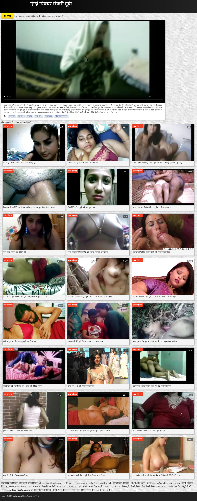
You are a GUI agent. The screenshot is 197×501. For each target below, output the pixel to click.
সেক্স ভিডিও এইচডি (165, 486)
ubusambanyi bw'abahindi (50, 483)
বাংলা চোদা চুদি (75, 486)
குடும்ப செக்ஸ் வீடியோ (17, 486)
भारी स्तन (38, 116)
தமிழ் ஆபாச (70, 483)
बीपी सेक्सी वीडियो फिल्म (28, 483)
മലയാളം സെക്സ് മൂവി (88, 483)
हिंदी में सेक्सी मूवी (88, 490)
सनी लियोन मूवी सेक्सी (183, 486)
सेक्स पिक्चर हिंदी (48, 486)
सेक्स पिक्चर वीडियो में (121, 483)
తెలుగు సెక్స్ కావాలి (25, 490)
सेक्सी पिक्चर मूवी (96, 486)
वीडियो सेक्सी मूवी (61, 116)
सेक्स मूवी (125, 486)
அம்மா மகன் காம (112, 486)
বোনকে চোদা (62, 486)
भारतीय (29, 116)
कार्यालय (12, 116)
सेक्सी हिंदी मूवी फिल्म (9, 483)
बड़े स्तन (20, 116)
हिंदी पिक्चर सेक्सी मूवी (51, 4)
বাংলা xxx (151, 483)
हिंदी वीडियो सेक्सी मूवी (42, 490)
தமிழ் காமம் (105, 483)
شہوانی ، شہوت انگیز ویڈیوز (169, 483)
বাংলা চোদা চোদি (138, 483)
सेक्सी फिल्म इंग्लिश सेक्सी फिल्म (143, 486)
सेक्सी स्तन (48, 116)
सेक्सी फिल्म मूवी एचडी (61, 490)
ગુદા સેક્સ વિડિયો (103, 490)
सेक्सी (85, 486)
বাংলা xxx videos (8, 490)
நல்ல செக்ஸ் (35, 486)
